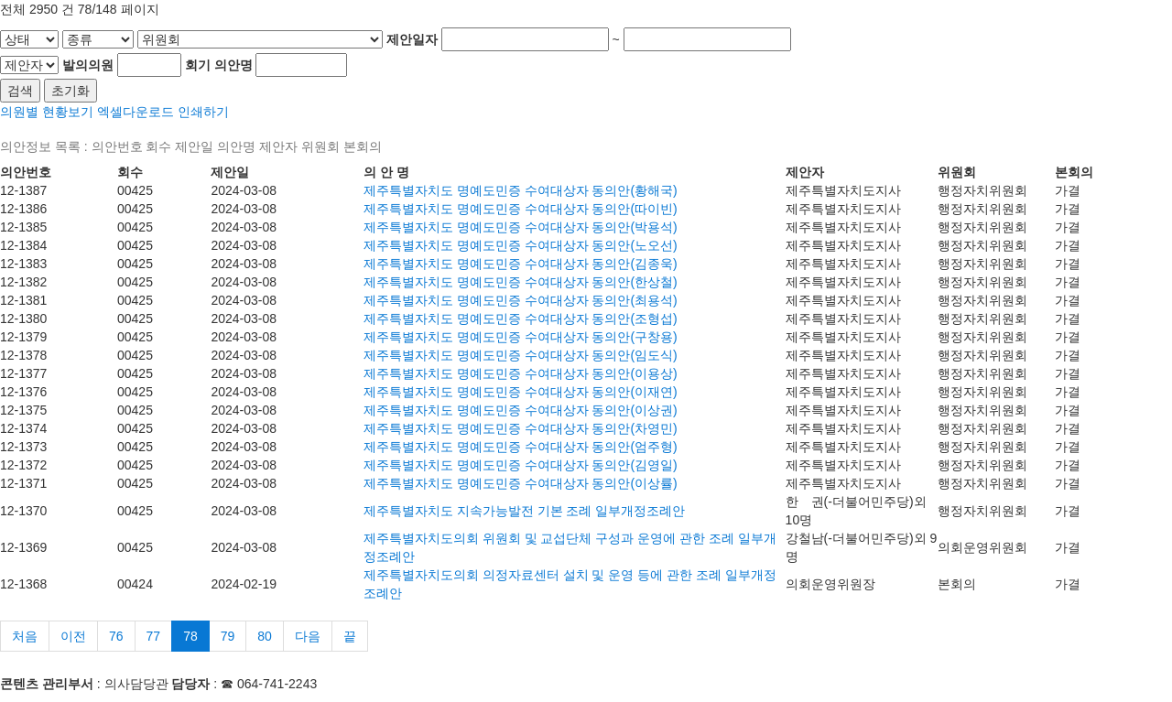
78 (190, 636)
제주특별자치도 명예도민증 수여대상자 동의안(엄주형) (521, 446)
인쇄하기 (203, 111)
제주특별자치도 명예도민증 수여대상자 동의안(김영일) (521, 465)
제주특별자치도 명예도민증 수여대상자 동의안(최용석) (521, 300)
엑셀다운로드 (135, 111)
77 (153, 636)
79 (228, 636)
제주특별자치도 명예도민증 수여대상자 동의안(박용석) (521, 227)
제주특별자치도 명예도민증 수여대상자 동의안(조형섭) (521, 318)
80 (264, 636)
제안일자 (412, 39)
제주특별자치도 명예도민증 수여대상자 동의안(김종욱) (521, 263)
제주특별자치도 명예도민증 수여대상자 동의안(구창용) (521, 336)
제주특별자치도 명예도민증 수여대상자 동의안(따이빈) (521, 208)
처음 (25, 636)
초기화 (70, 90)
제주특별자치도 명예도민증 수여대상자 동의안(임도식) (521, 355)
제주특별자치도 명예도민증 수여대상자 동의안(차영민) (521, 428)
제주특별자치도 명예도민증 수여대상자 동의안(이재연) (521, 391)
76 (116, 636)
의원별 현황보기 (46, 111)
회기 (198, 65)
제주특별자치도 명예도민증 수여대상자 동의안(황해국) (521, 190)
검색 (20, 90)
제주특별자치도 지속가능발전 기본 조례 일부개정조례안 (525, 510)
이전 (73, 636)
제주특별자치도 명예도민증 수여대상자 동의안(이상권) (521, 410)
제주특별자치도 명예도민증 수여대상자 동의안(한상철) (521, 282)
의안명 (233, 65)
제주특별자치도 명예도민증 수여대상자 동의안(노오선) (521, 245)
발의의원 (88, 65)
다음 (307, 636)
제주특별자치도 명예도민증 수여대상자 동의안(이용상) (521, 373)
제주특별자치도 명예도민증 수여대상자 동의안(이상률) (521, 483)
